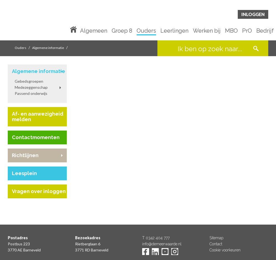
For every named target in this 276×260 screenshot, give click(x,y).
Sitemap (216, 238)
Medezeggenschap (31, 87)
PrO (247, 31)
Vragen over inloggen (39, 191)
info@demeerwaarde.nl (162, 244)
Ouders (146, 31)
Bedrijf (265, 31)
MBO (231, 31)
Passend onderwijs (31, 93)
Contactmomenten (36, 137)
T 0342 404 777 (156, 238)
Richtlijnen (25, 155)
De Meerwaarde (41, 21)
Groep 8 (122, 31)
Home (74, 29)
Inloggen (253, 14)
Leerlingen (174, 31)
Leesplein (24, 173)
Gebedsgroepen (29, 81)
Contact (215, 244)
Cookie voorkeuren (225, 250)
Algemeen (93, 31)
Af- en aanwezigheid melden (37, 116)
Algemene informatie (48, 48)
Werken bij (207, 31)
